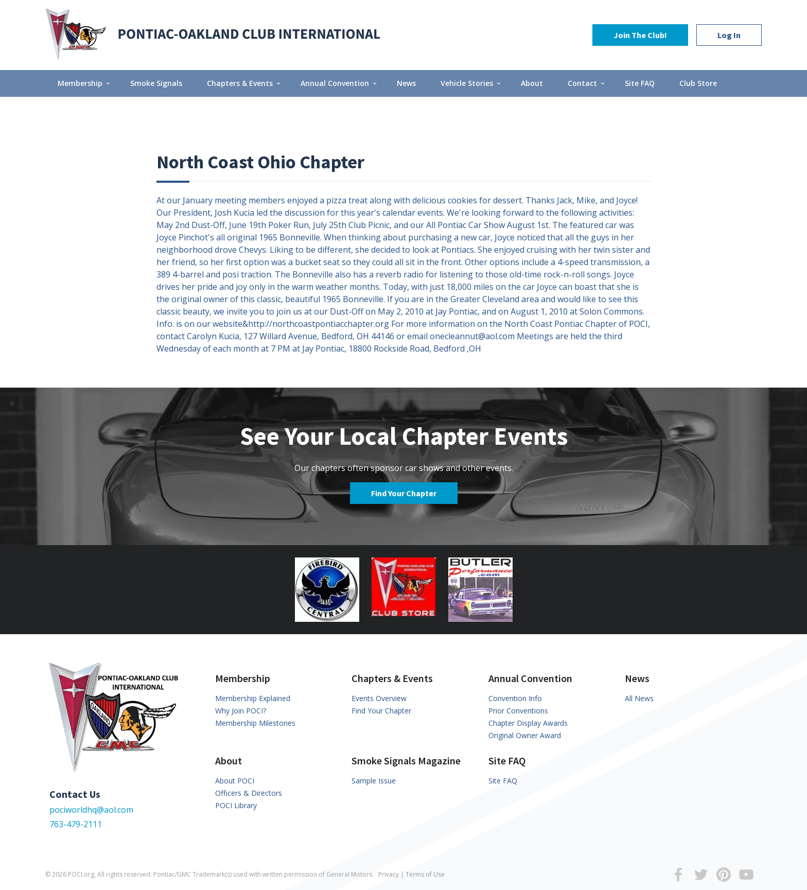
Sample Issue (374, 781)
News (406, 83)
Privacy (388, 874)
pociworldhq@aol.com (91, 809)
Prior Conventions (518, 711)
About (532, 83)
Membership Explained (252, 698)
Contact (587, 83)
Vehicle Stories (471, 83)
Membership (85, 83)
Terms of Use (425, 874)
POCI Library (236, 805)
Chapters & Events (244, 83)
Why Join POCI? (240, 711)
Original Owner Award (524, 735)
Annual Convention (339, 83)
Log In (729, 35)
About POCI (234, 781)
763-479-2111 (75, 824)
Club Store (698, 83)
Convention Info (515, 698)
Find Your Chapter (403, 493)
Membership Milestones (255, 723)
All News (639, 698)
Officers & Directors (248, 793)
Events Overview (379, 698)
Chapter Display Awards (528, 723)
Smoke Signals (156, 83)
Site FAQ (640, 83)
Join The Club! (640, 35)
